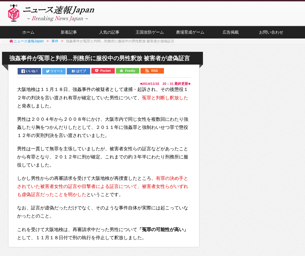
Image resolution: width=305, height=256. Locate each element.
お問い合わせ (271, 32)
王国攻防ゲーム (150, 32)
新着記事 (69, 32)
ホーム (28, 32)
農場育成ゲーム (190, 32)
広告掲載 (231, 32)
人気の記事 (109, 32)
